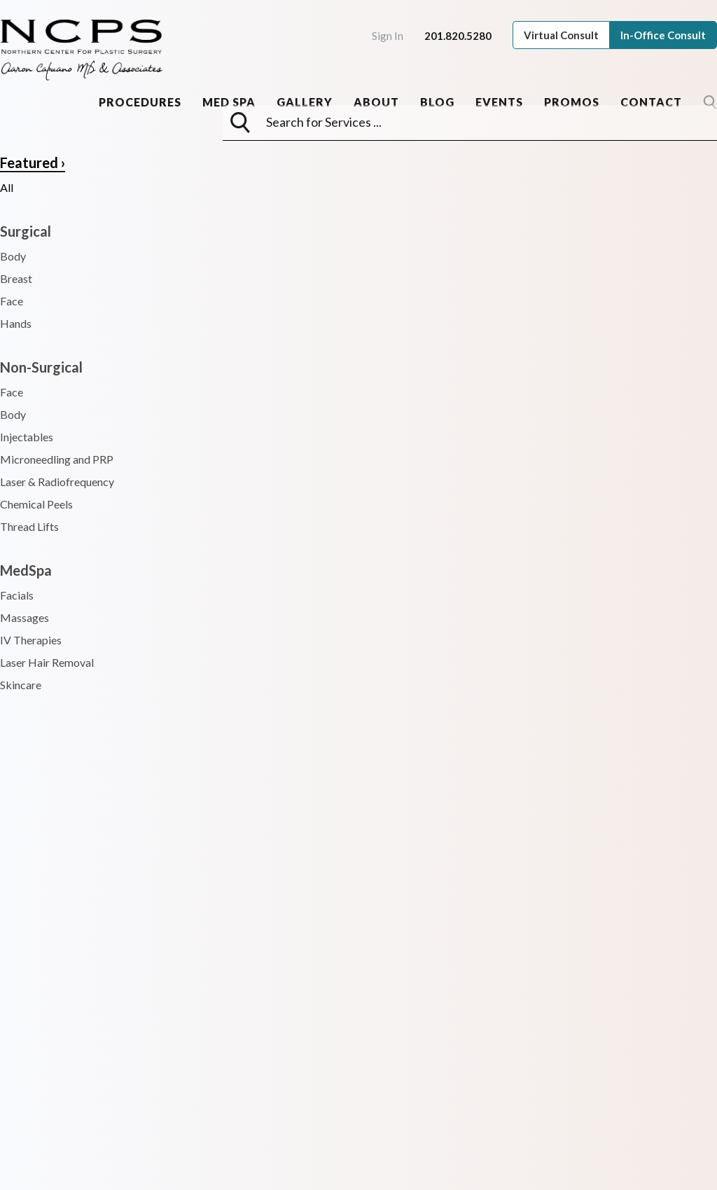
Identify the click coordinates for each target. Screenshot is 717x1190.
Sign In (387, 35)
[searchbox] (482, 121)
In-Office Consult (663, 35)
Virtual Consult (561, 35)
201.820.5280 (458, 35)
